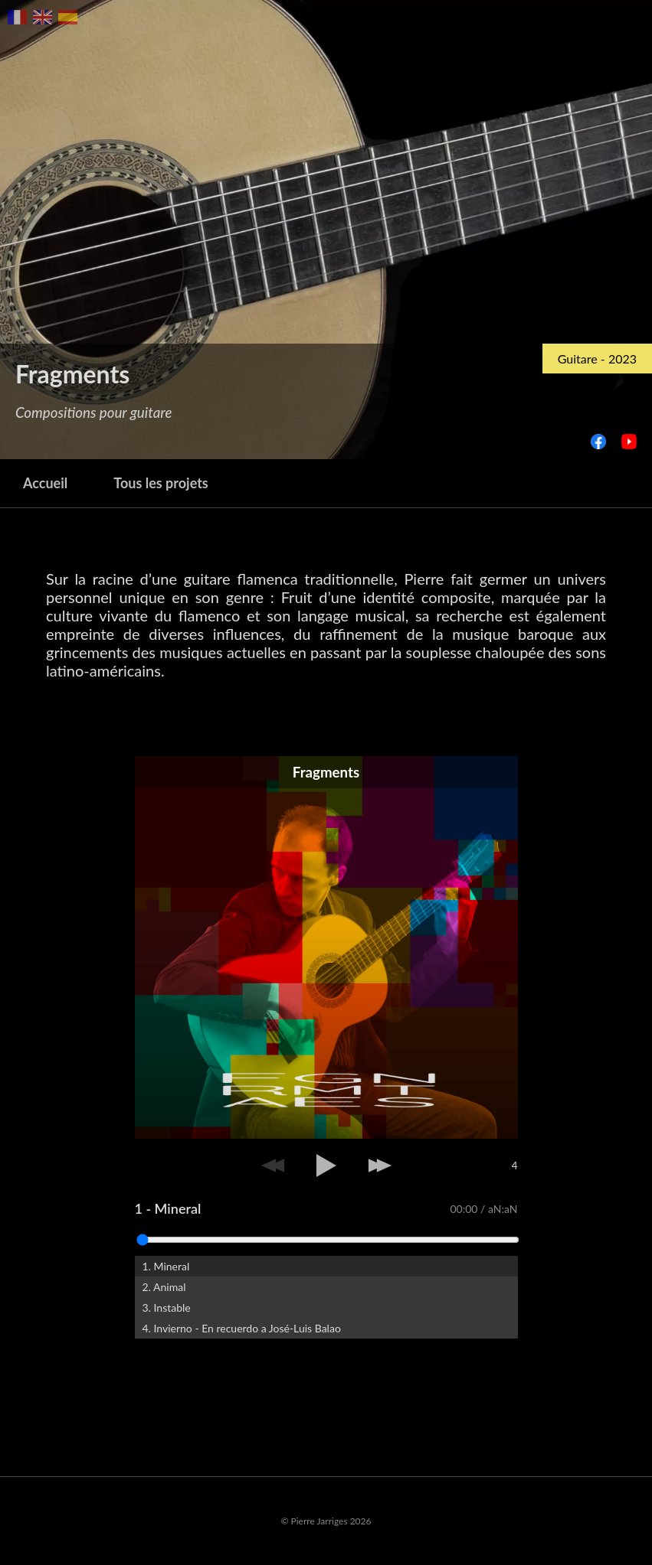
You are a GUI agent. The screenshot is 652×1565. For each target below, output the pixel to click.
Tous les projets (160, 482)
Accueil (45, 482)
